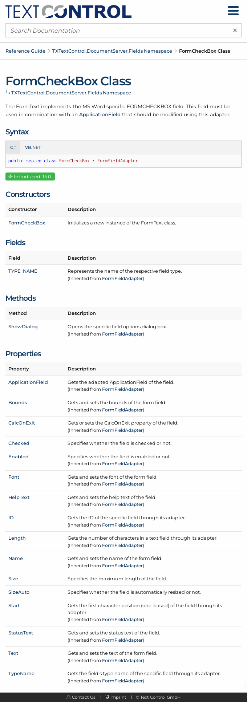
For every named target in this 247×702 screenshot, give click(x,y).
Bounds (17, 402)
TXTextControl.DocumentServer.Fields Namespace (112, 51)
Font (13, 477)
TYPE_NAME (22, 271)
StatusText (20, 633)
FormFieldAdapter (122, 278)
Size (13, 578)
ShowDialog (23, 326)
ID (11, 517)
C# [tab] (13, 147)
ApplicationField (100, 114)
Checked (18, 443)
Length (17, 538)
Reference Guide (25, 51)
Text (13, 653)
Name (15, 558)
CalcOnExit (21, 423)
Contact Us (84, 697)
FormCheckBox (26, 223)
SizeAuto (18, 592)
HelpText (18, 497)
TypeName (21, 673)
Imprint (118, 697)
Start (14, 605)
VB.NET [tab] (33, 147)
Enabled (18, 456)
